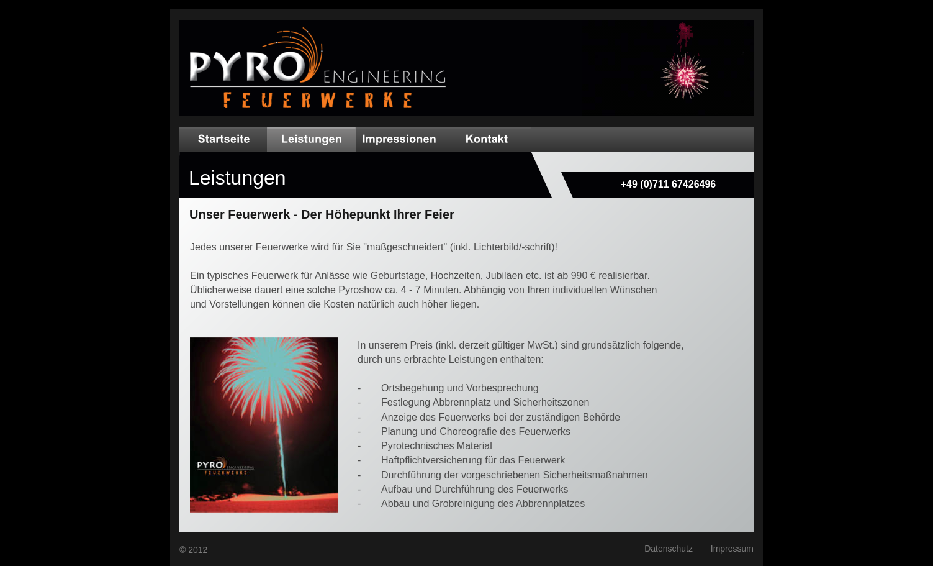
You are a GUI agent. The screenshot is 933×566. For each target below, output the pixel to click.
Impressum (732, 549)
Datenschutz (668, 549)
